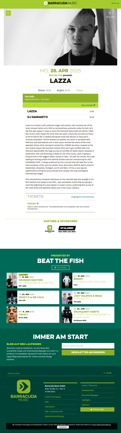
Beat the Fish (55, 75)
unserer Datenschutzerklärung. (101, 424)
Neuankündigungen (90, 395)
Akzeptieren (63, 427)
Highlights (86, 400)
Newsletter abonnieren (88, 352)
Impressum (49, 407)
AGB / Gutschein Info (54, 411)
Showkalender (88, 390)
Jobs (47, 402)
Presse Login (98, 409)
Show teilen (110, 17)
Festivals (85, 405)
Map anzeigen (87, 105)
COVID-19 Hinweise (53, 397)
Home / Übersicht (89, 385)
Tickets (79, 90)
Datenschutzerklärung (54, 416)
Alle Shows (61, 267)
